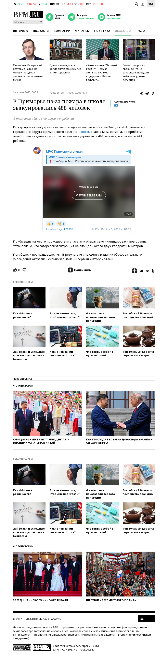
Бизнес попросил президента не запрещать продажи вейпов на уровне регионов (136, 72)
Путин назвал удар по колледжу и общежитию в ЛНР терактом (65, 68)
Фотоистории (23, 385)
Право (140, 31)
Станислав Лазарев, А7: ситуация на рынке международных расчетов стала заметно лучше (28, 72)
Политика (102, 31)
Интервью (20, 31)
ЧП (116, 105)
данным (84, 132)
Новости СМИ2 (22, 378)
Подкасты (41, 31)
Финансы (82, 31)
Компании (62, 31)
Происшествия (77, 92)
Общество (123, 31)
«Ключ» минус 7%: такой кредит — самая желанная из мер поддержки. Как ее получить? (101, 72)
